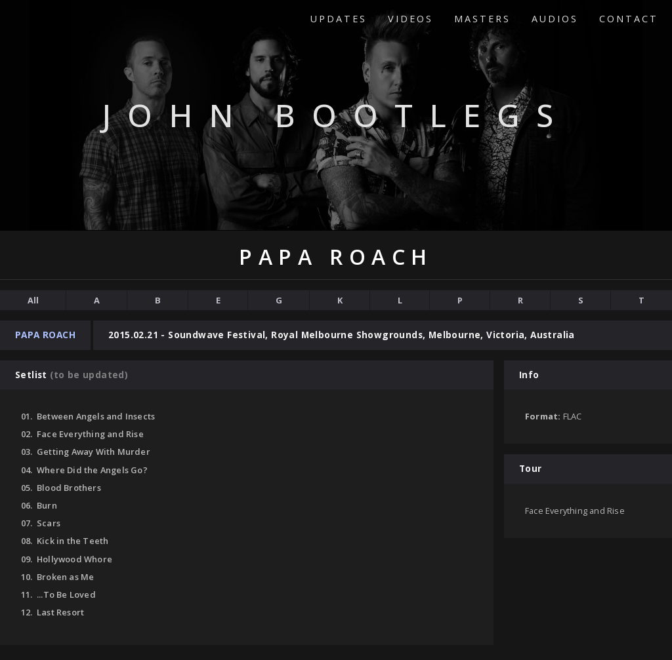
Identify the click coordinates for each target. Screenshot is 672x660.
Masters (482, 18)
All (33, 300)
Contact (628, 18)
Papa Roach (45, 334)
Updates (338, 18)
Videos (410, 18)
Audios (555, 18)
